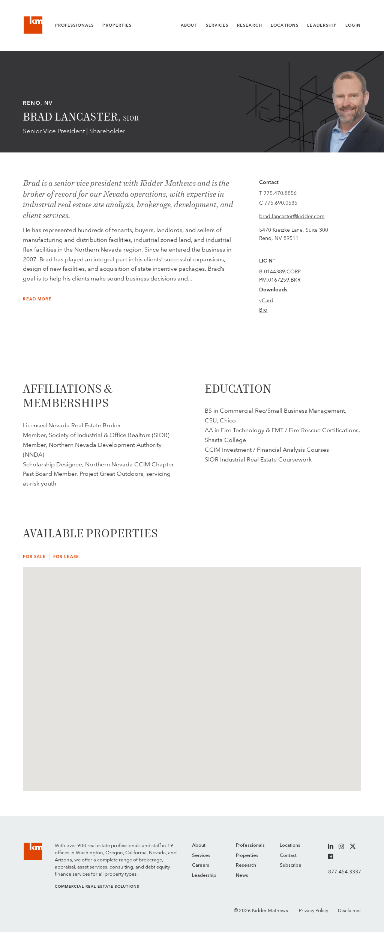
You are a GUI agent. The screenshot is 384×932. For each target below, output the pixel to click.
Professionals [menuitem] (250, 845)
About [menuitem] (199, 845)
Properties (117, 25)
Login (353, 25)
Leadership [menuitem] (204, 875)
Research (249, 25)
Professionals (74, 25)
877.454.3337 (344, 872)
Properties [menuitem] (247, 855)
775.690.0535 (280, 203)
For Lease (66, 556)
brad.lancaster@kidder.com (291, 216)
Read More (37, 299)
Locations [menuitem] (290, 845)
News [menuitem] (242, 875)
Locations (284, 25)
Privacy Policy (313, 910)
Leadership (322, 25)
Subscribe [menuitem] (291, 865)
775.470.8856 (280, 193)
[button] (269, 649)
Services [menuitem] (201, 855)
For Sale (34, 556)
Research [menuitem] (246, 865)
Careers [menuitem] (200, 865)
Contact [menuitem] (288, 855)
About (189, 25)
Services (217, 25)
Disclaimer (349, 910)
